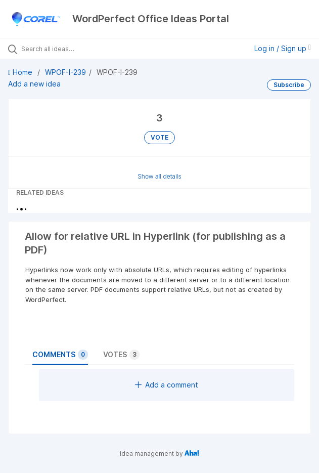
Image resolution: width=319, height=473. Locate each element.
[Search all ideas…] (78, 48)
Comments (60, 355)
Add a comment (166, 384)
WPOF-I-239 (65, 72)
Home (21, 72)
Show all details (159, 176)
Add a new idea (34, 83)
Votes (121, 355)
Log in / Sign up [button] (282, 48)
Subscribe (289, 85)
